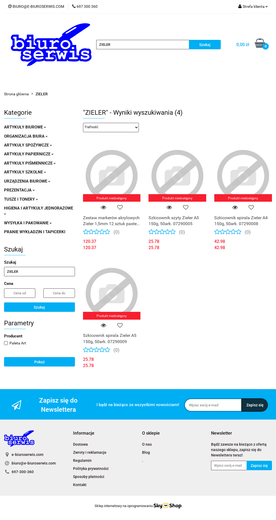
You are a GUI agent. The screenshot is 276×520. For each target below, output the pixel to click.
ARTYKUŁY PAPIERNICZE (29, 154)
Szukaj (39, 307)
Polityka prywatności (91, 468)
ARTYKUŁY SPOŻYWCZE (28, 145)
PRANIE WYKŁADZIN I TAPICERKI (34, 231)
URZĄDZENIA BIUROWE (27, 181)
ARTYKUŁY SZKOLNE (25, 172)
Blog (146, 452)
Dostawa (80, 444)
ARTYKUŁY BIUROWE (25, 127)
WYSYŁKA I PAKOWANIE (28, 223)
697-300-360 (23, 472)
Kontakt (80, 485)
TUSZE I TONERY (21, 199)
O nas (147, 444)
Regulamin (82, 460)
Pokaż (39, 362)
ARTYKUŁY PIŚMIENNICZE (30, 163)
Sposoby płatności (88, 476)
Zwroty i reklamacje (89, 452)
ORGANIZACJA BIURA (26, 136)
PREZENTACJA (19, 190)
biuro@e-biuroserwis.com (34, 463)
